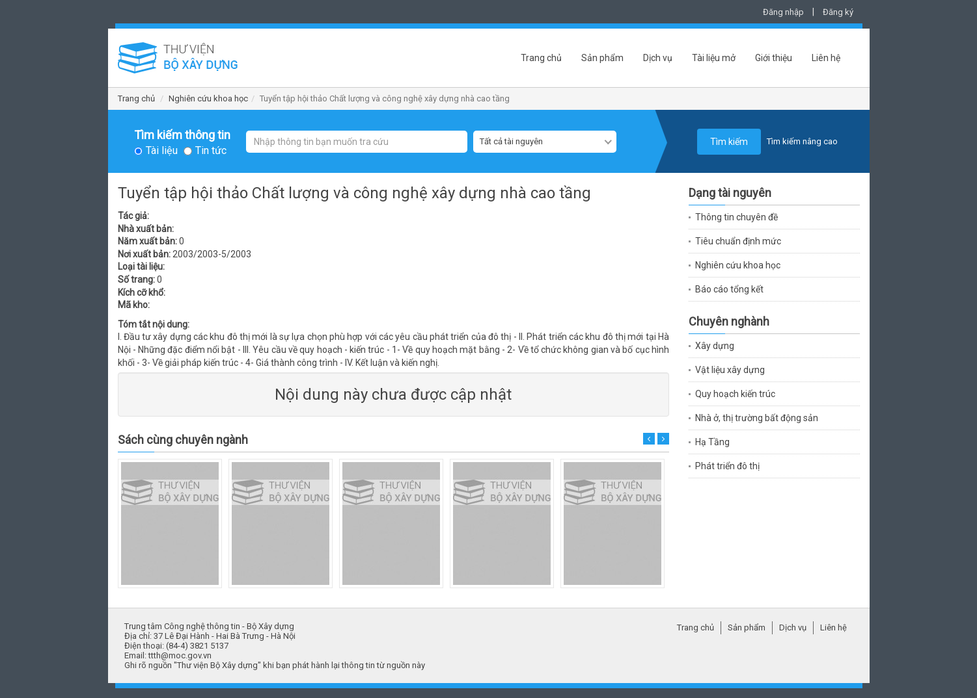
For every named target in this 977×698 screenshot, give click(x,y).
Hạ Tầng (712, 442)
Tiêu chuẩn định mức (738, 241)
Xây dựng (714, 346)
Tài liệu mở (714, 58)
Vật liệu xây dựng (730, 370)
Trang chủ (541, 58)
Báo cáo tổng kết (729, 289)
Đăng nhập (783, 12)
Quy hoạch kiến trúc (735, 394)
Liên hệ (826, 58)
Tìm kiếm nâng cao (802, 141)
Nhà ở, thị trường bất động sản (756, 418)
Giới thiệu (773, 58)
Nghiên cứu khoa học (208, 98)
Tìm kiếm (729, 141)
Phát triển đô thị (727, 466)
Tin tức (211, 151)
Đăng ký (838, 12)
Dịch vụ (657, 58)
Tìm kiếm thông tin (182, 135)
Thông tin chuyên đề (736, 217)
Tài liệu (162, 151)
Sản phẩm (602, 58)
